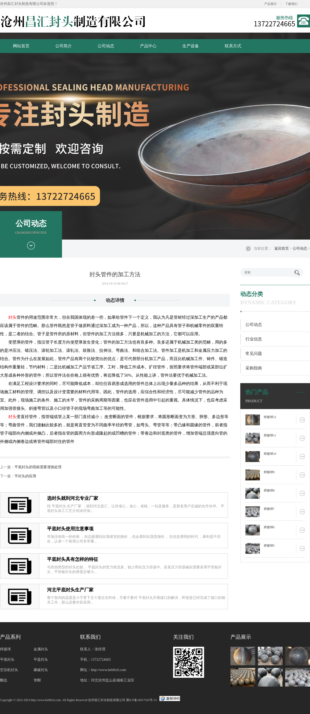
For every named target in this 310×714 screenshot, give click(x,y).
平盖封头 (41, 659)
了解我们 (291, 4)
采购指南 (253, 368)
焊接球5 (269, 545)
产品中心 (148, 46)
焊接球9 (269, 472)
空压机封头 (9, 670)
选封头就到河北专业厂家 (72, 498)
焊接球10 (270, 454)
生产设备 (190, 46)
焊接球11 (270, 435)
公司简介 (63, 46)
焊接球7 (269, 509)
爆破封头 (41, 670)
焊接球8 (269, 490)
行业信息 (253, 339)
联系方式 (233, 46)
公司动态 (106, 46)
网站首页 (21, 46)
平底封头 (7, 659)
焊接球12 (270, 417)
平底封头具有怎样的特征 (72, 559)
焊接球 (5, 649)
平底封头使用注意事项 (70, 528)
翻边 (3, 680)
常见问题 (253, 353)
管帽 (37, 680)
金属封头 (41, 649)
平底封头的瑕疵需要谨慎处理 (37, 467)
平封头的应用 (25, 476)
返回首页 (281, 248)
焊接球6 (269, 527)
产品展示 (270, 4)
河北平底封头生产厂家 (70, 589)
